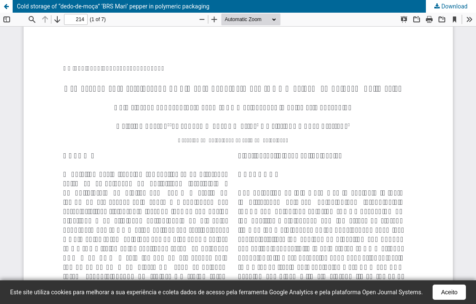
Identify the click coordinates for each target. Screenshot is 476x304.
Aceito (449, 292)
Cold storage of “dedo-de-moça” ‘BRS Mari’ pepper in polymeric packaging (113, 6)
